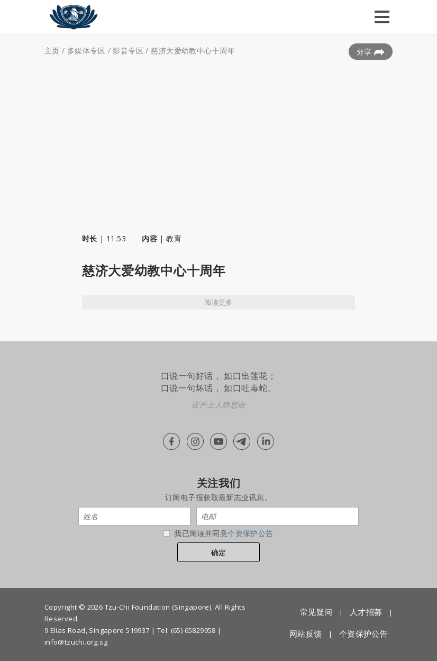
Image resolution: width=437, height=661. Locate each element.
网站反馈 (305, 633)
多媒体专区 (86, 51)
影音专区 (128, 51)
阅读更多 (218, 302)
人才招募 (366, 611)
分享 (371, 52)
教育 (173, 238)
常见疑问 (316, 611)
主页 (52, 51)
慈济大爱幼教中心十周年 (193, 51)
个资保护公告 (250, 533)
